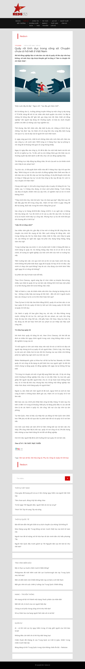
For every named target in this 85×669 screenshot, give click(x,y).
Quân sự (18, 623)
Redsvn (18, 21)
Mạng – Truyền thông (24, 594)
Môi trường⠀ (22, 23)
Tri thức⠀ (45, 21)
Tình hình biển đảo (23, 563)
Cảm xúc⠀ (65, 23)
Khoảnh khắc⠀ (34, 23)
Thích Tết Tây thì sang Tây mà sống (28, 509)
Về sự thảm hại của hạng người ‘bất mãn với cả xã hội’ (34, 613)
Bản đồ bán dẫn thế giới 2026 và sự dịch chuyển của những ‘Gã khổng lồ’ (41, 524)
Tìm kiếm (45, 25)
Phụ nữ (45, 458)
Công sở (52, 458)
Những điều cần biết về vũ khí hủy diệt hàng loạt (33, 635)
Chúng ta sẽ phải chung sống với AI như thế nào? (33, 609)
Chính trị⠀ (36, 21)
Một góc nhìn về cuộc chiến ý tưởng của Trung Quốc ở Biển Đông (39, 584)
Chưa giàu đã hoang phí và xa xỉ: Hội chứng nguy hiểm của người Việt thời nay (42, 494)
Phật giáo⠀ (55, 23)
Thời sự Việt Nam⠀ (30, 45)
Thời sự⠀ (26, 21)
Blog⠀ (31, 25)
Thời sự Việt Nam (22, 488)
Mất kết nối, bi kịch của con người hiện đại (30, 604)
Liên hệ (53, 25)
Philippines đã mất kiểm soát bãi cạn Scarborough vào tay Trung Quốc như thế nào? (42, 573)
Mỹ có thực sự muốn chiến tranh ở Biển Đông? (32, 568)
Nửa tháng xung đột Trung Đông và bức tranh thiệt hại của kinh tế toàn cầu (42, 530)
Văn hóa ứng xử (36, 458)
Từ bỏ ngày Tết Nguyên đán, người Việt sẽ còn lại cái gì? (35, 505)
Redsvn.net (47, 665)
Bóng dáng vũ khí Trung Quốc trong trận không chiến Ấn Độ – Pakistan (41, 647)
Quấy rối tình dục (62, 458)
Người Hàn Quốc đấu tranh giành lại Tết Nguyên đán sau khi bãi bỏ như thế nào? (42, 545)
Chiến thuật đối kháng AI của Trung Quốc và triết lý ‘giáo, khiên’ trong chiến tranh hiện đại (42, 641)
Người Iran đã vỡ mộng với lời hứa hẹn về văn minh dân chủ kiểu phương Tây (42, 537)
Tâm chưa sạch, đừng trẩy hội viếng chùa (30, 500)
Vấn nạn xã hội (24, 458)
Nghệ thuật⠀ (65, 21)
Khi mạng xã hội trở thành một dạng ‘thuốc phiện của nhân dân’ (38, 599)
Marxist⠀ (45, 23)
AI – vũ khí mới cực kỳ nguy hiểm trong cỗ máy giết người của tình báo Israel (42, 629)
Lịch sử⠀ (55, 21)
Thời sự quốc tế (22, 519)
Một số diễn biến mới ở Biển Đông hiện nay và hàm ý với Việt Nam (39, 580)
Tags (38, 25)
